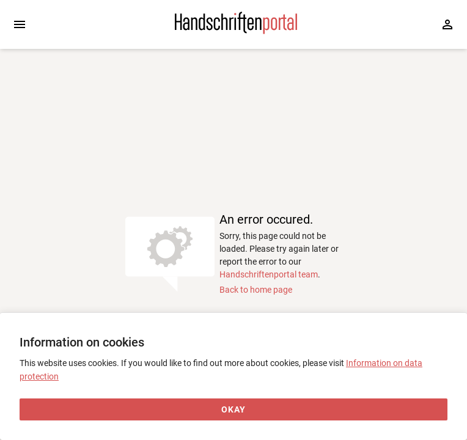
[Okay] (233, 409)
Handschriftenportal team (268, 274)
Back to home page (255, 290)
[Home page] (236, 31)
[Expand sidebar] (19, 24)
